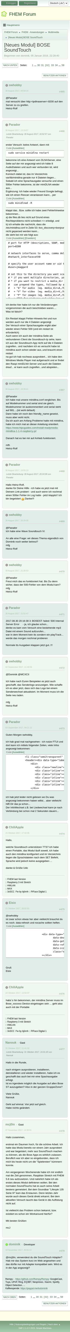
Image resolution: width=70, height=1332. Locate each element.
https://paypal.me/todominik (34, 1288)
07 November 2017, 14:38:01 (18, 1130)
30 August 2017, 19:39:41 (16, 389)
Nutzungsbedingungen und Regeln (30, 1324)
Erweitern (30, 238)
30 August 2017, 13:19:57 (16, 130)
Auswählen (18, 148)
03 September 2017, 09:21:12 (18, 727)
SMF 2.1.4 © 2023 (26, 1328)
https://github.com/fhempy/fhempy (32, 1279)
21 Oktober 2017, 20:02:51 (17, 908)
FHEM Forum (22, 14)
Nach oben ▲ (54, 1324)
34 (56, 65)
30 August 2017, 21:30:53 (16, 571)
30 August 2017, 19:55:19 (16, 470)
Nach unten (10, 65)
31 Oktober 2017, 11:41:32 (17, 1048)
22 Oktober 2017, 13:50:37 (17, 993)
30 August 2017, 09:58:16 (16, 91)
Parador (14, 124)
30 (38, 65)
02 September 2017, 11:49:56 (18, 667)
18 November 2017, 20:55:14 (18, 1250)
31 (42, 65)
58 (63, 65)
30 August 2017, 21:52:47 (16, 613)
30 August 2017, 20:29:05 (16, 520)
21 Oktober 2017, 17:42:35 (17, 833)
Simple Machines (44, 1328)
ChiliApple (16, 827)
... (35, 65)
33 (52, 65)
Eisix (12, 902)
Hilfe (12, 1324)
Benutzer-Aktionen (54, 75)
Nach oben (9, 1297)
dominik (14, 1244)
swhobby (15, 85)
